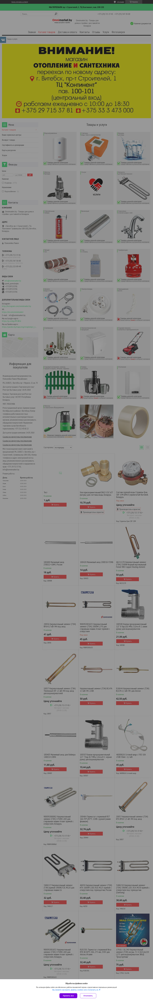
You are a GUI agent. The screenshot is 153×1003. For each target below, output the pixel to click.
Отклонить (88, 996)
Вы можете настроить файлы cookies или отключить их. (75, 990)
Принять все (68, 996)
